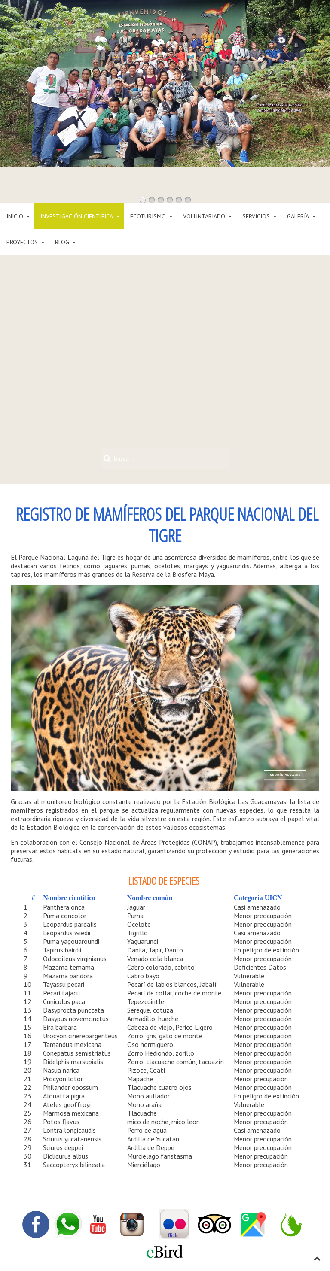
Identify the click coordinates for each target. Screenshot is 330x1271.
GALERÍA (298, 216)
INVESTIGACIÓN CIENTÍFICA (76, 216)
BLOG (62, 242)
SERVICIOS (256, 216)
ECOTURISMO (148, 216)
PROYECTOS (22, 242)
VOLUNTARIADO (204, 216)
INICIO (14, 216)
